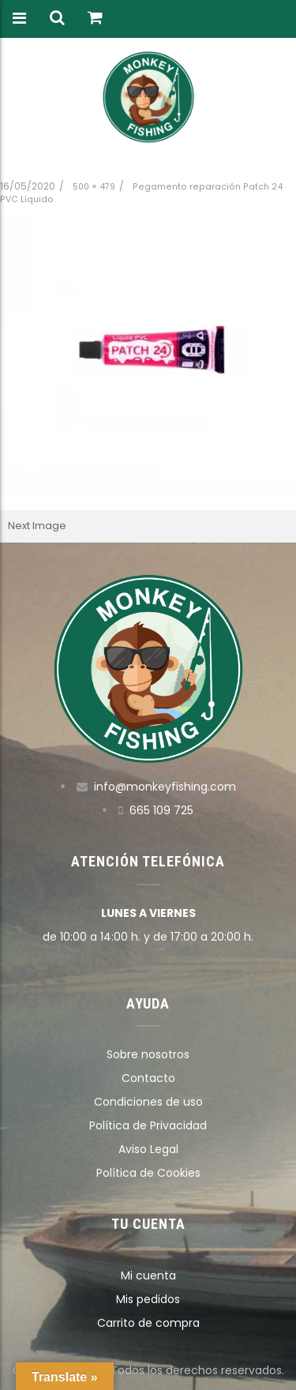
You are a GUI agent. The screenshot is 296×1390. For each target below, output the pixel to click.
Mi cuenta (148, 1275)
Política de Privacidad (148, 1125)
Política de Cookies (148, 1173)
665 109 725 (161, 810)
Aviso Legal (148, 1149)
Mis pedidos (148, 1299)
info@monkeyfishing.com (165, 787)
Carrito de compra (148, 1323)
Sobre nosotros (148, 1054)
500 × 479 (94, 187)
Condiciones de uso (148, 1102)
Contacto (148, 1078)
